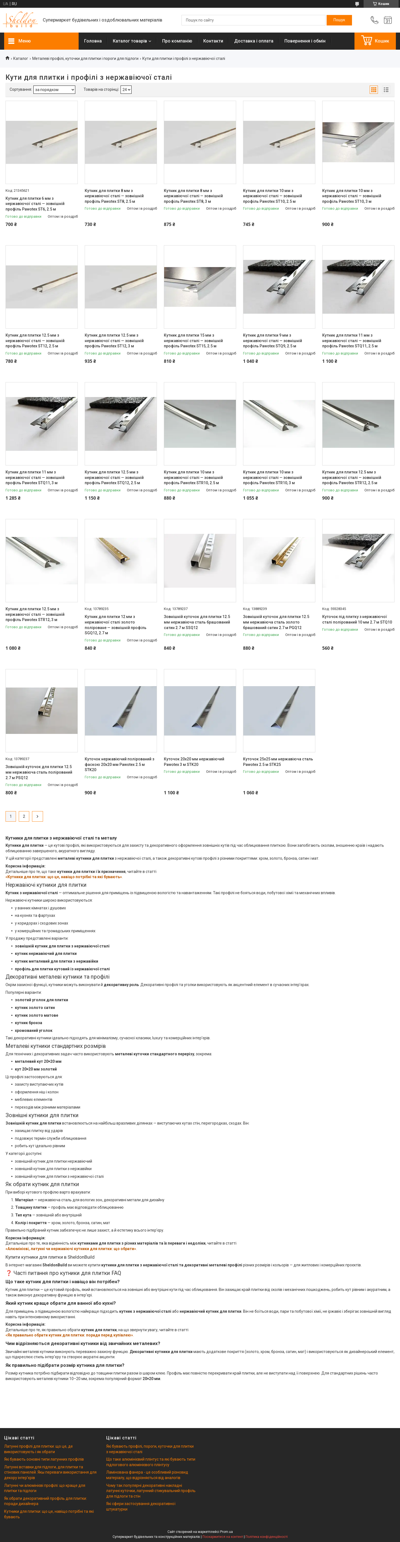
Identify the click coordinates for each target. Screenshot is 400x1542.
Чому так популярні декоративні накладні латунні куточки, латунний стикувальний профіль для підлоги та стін (151, 1490)
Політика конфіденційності (267, 1537)
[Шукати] (339, 20)
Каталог (20, 58)
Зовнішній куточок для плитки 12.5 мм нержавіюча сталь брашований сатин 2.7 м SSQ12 (197, 622)
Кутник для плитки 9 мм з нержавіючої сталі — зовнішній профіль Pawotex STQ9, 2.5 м (272, 340)
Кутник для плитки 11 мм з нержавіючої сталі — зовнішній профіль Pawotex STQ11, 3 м (35, 477)
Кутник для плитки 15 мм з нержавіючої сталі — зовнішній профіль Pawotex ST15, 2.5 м (193, 340)
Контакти (213, 41)
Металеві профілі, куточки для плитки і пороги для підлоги (85, 58)
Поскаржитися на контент (222, 1537)
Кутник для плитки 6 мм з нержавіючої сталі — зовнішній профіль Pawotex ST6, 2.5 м (35, 203)
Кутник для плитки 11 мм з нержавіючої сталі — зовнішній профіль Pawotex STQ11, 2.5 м (351, 340)
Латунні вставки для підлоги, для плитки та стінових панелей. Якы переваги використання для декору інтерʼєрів (50, 1472)
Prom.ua (226, 1532)
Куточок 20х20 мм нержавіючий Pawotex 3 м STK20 (194, 762)
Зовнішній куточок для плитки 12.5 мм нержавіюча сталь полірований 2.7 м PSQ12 (39, 772)
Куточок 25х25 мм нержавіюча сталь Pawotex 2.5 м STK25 (278, 762)
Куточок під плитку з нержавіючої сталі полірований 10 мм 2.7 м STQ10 (357, 619)
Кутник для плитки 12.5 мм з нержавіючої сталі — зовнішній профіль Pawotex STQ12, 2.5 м (114, 477)
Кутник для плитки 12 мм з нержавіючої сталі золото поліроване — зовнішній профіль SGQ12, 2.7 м (115, 624)
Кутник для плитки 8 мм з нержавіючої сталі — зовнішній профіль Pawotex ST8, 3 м (193, 196)
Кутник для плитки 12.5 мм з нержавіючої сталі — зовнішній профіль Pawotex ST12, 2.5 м (35, 340)
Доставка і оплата (253, 41)
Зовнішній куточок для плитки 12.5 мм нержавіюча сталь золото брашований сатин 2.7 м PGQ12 (276, 622)
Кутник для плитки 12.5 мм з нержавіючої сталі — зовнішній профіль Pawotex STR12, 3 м (35, 614)
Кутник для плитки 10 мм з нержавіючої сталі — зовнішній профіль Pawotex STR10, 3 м (272, 477)
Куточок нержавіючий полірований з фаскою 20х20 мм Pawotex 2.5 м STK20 (119, 764)
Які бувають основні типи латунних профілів (44, 1459)
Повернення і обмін (305, 41)
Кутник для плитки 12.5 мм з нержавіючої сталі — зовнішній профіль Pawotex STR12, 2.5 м (351, 477)
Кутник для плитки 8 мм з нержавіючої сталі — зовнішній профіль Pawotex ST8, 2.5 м (114, 196)
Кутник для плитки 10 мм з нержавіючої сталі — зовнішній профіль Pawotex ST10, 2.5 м (272, 196)
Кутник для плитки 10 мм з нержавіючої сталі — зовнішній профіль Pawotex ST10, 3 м (351, 196)
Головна (93, 41)
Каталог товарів (130, 41)
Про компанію (177, 41)
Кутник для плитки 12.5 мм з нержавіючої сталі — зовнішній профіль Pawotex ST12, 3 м (114, 340)
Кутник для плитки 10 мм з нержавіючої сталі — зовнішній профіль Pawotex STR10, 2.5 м (193, 477)
